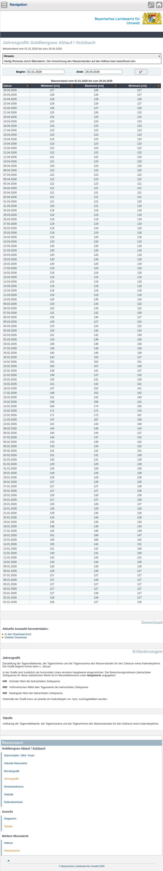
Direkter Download (16, 637)
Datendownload (13, 802)
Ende (80, 71)
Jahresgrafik (11, 778)
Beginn (20, 71)
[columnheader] (16, 85)
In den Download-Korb (18, 634)
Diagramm (10, 818)
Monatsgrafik (11, 771)
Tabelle (8, 826)
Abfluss (8, 843)
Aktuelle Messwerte (15, 763)
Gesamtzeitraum (13, 786)
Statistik (8, 794)
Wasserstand (11, 850)
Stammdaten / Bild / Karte (19, 755)
